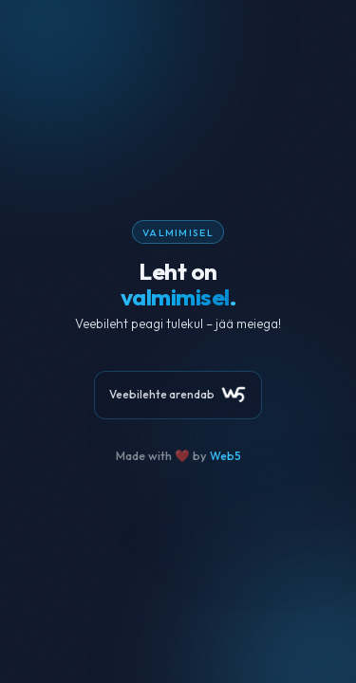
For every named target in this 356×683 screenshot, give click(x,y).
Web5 (225, 456)
